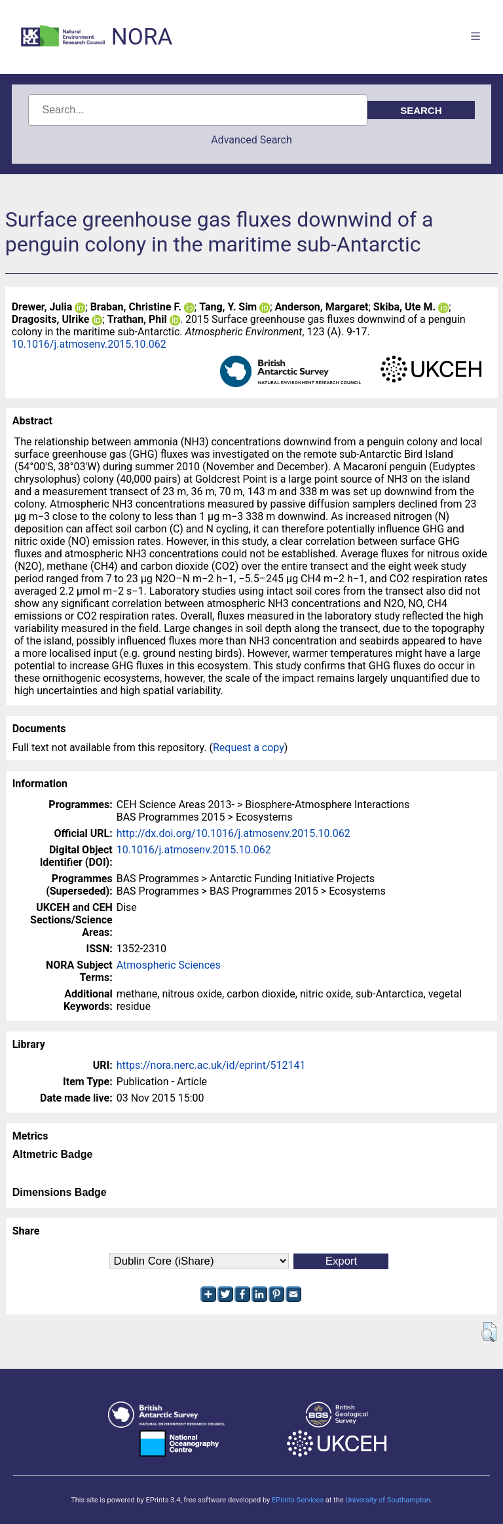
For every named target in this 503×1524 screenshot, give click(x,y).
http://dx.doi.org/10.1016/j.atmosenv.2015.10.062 (233, 833)
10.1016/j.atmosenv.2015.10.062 (89, 344)
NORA (141, 37)
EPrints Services (298, 1500)
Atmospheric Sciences (169, 965)
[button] (488, 1332)
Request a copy (248, 747)
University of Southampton (387, 1500)
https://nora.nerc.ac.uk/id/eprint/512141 (211, 1065)
